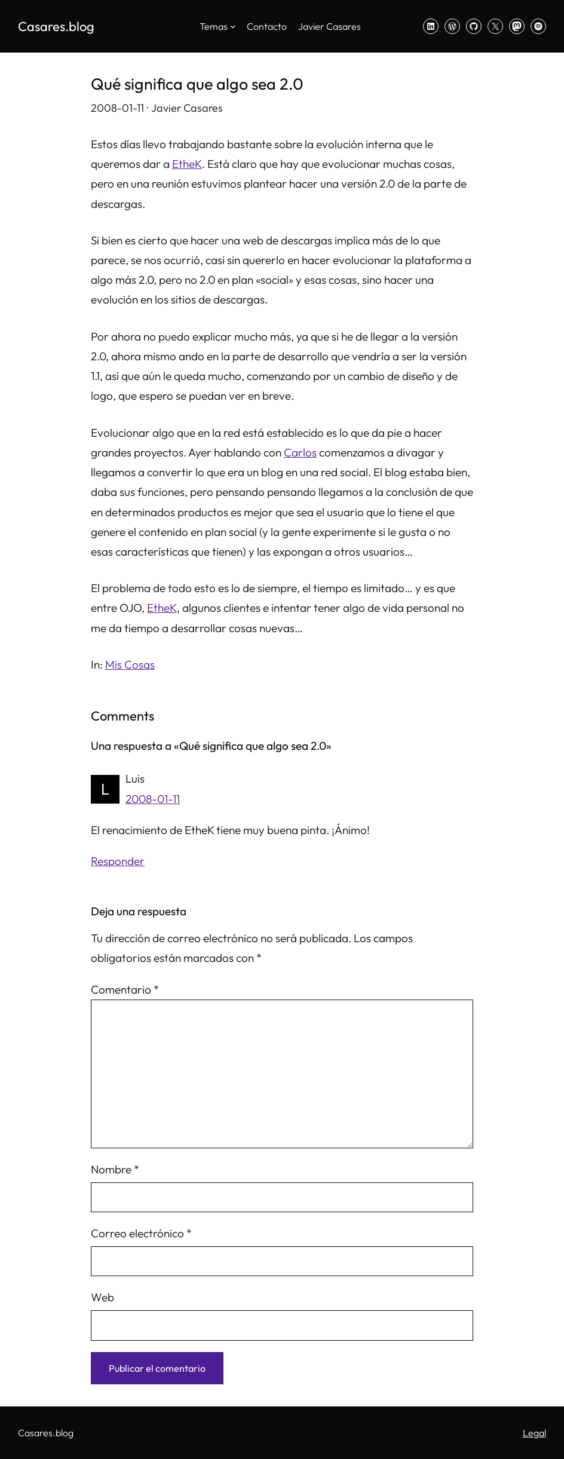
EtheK (187, 164)
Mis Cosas (130, 664)
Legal (534, 1433)
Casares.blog (56, 26)
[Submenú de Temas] (233, 26)
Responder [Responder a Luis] (118, 861)
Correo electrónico (141, 1233)
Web (102, 1297)
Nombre (115, 1169)
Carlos (300, 452)
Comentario (125, 989)
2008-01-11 (152, 799)
